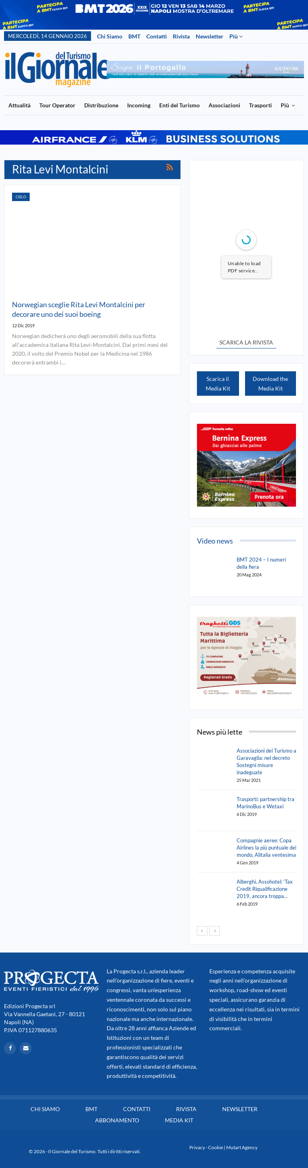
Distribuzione (101, 105)
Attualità (19, 105)
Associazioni (224, 105)
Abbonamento (117, 1120)
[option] (205, 69)
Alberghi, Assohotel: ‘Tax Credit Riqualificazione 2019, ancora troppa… (265, 888)
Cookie (215, 1147)
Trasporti (260, 105)
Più (236, 36)
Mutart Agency (241, 1147)
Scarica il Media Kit (218, 383)
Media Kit (179, 1120)
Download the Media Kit (270, 383)
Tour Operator (57, 105)
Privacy (197, 1147)
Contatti (156, 36)
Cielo (21, 197)
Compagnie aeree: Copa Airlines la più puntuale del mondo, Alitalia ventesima (266, 847)
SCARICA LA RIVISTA (246, 342)
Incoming (138, 105)
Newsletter (209, 36)
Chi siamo (109, 36)
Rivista (181, 36)
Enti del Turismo (179, 105)
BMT (134, 36)
